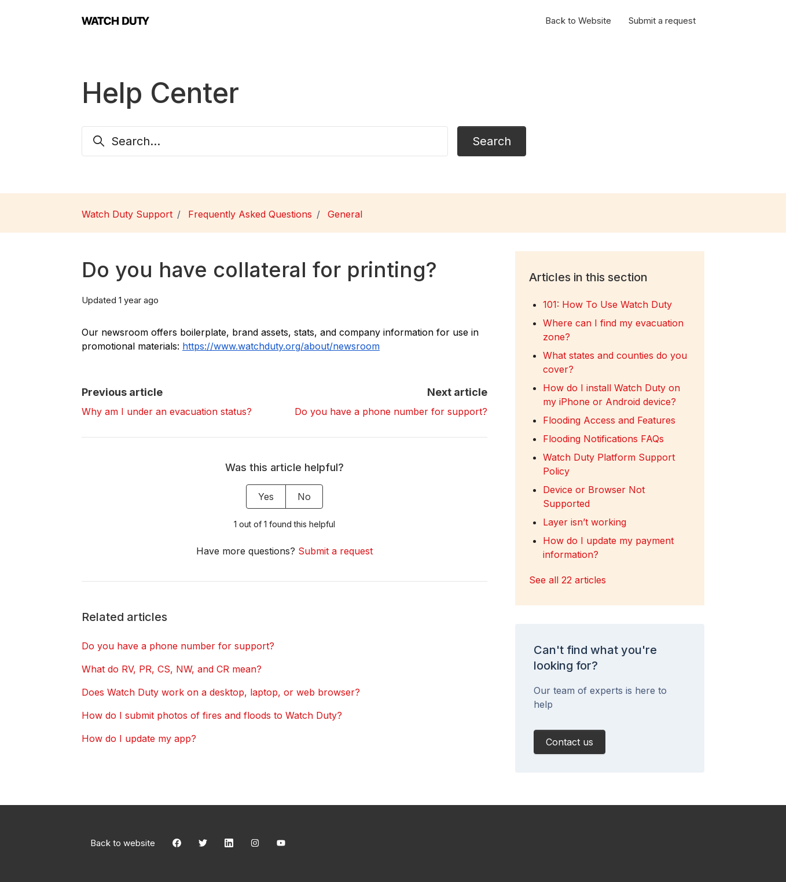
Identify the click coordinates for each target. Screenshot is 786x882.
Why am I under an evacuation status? (167, 411)
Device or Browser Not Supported (594, 496)
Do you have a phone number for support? (391, 411)
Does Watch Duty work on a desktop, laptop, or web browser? (221, 692)
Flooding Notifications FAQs (603, 438)
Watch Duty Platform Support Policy (609, 464)
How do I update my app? (139, 738)
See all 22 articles (567, 580)
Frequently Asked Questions (250, 214)
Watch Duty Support (127, 214)
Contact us (569, 742)
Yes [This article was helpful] (266, 496)
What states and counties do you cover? (615, 362)
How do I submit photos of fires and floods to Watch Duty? (212, 715)
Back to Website (578, 20)
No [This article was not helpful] (304, 496)
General (345, 214)
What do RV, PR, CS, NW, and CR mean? (172, 669)
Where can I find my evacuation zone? (613, 330)
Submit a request (662, 20)
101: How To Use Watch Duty (607, 304)
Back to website (122, 842)
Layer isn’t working (584, 522)
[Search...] (265, 141)
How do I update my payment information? (608, 547)
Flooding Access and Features (609, 420)
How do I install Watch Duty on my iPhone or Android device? (611, 394)
